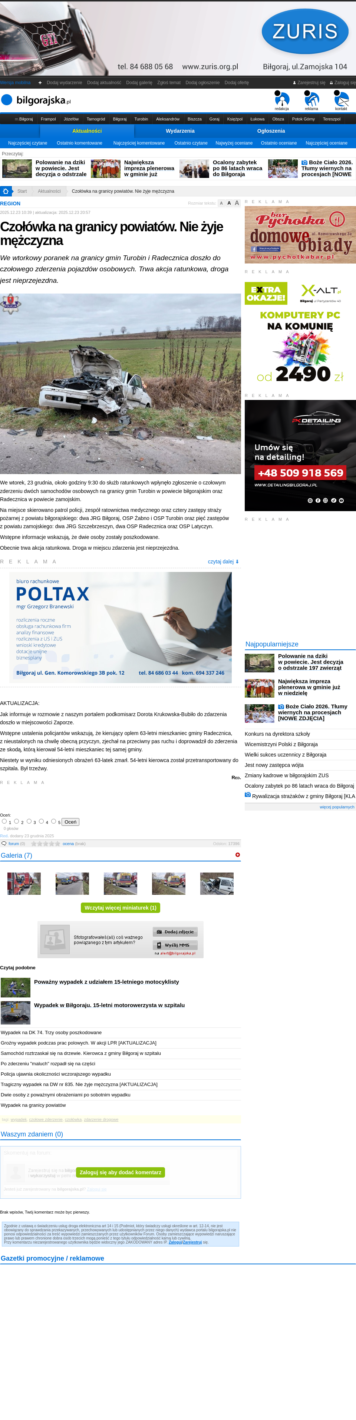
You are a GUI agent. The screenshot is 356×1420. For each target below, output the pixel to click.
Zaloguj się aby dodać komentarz (120, 1172)
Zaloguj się (342, 82)
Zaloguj (175, 1242)
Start (22, 191)
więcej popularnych (337, 807)
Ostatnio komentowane (79, 143)
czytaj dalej (223, 562)
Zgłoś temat (169, 82)
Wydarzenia (180, 131)
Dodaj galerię (139, 82)
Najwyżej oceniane (234, 143)
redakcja (282, 100)
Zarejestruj (192, 1242)
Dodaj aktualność (104, 82)
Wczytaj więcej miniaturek (120, 908)
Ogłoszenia (271, 131)
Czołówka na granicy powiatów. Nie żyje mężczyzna (123, 191)
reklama (311, 100)
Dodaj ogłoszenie (202, 82)
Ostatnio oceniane (279, 143)
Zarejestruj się (309, 82)
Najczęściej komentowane (139, 143)
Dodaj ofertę (236, 82)
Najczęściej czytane (27, 143)
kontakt (341, 100)
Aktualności (87, 131)
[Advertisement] (87, 798)
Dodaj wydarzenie (64, 82)
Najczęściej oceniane (326, 143)
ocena (74, 843)
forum (17, 843)
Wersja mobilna (15, 82)
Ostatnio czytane (190, 143)
